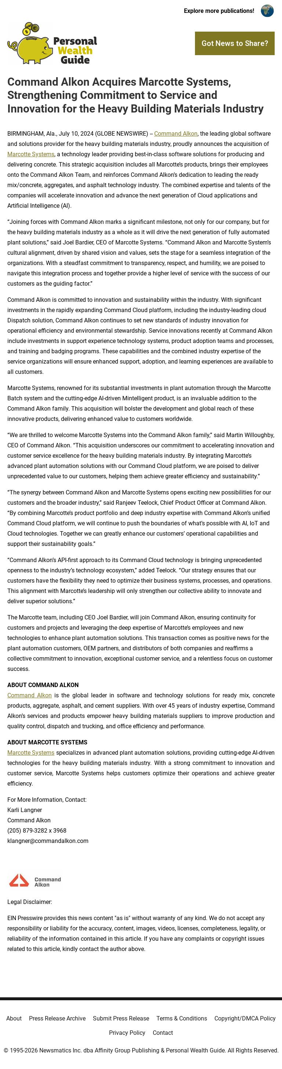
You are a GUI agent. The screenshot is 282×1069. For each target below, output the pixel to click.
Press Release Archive (57, 1018)
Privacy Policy (127, 1032)
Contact (163, 1032)
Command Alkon (176, 133)
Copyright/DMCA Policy (245, 1018)
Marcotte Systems (30, 154)
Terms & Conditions (181, 1018)
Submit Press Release (121, 1018)
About (14, 1018)
